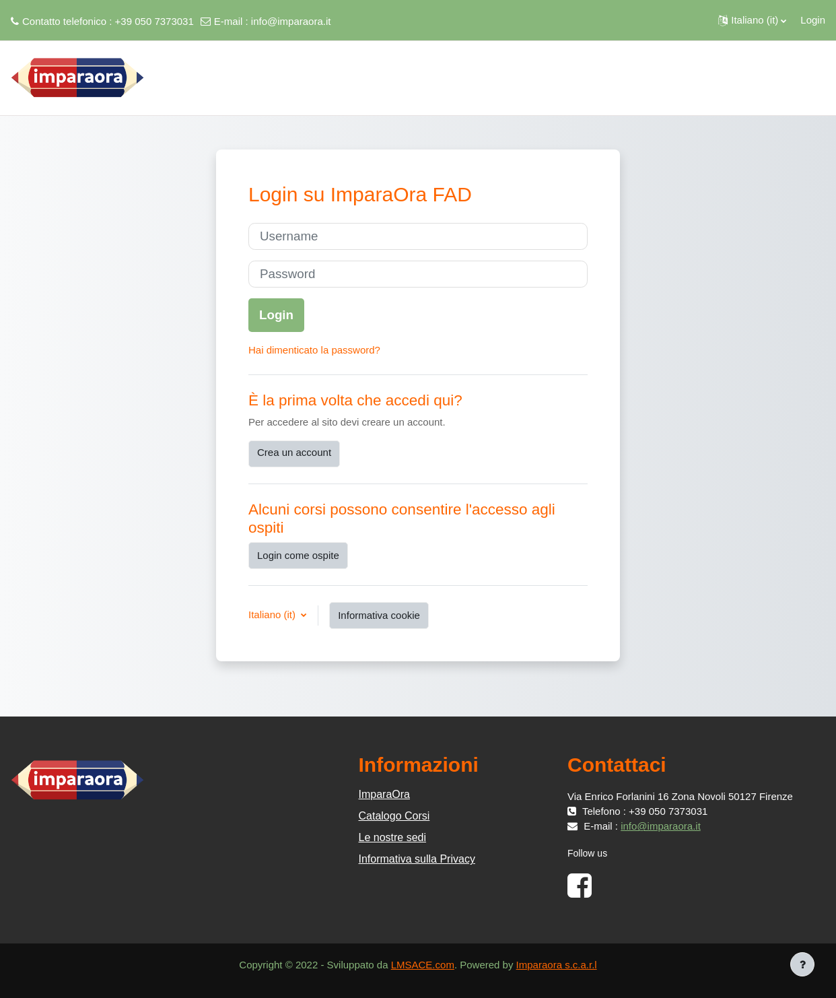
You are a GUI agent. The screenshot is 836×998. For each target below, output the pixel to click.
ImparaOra (384, 794)
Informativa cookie (379, 615)
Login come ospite (298, 555)
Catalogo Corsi (394, 816)
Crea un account (294, 452)
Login (812, 20)
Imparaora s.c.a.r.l (556, 964)
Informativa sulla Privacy (417, 859)
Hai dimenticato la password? (314, 350)
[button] (752, 20)
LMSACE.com (422, 964)
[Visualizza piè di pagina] (802, 964)
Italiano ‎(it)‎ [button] (273, 614)
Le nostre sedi (393, 837)
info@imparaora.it (291, 21)
